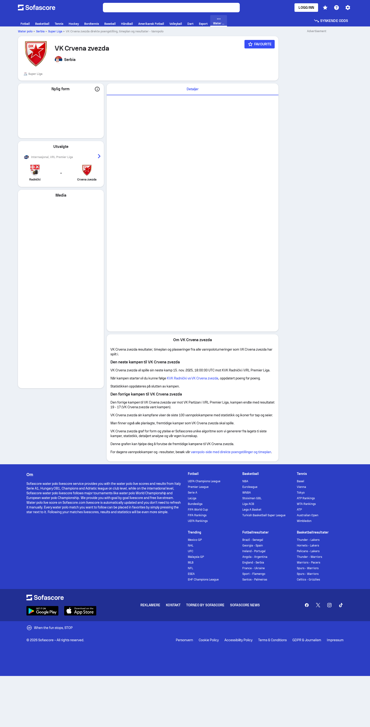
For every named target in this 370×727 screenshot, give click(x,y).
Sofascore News (245, 605)
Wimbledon (304, 521)
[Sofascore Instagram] (329, 605)
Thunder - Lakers (308, 540)
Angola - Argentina (254, 557)
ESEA (191, 574)
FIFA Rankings (197, 515)
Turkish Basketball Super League (264, 515)
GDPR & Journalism (306, 640)
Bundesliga (195, 504)
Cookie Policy (209, 640)
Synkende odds (331, 21)
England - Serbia (253, 562)
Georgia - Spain (252, 545)
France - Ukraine (253, 568)
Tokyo (301, 492)
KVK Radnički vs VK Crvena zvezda (192, 378)
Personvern (184, 640)
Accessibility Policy (238, 640)
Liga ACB (248, 504)
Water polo (25, 31)
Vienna (301, 487)
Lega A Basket (251, 509)
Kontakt (173, 605)
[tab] (192, 89)
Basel (300, 481)
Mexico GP (195, 540)
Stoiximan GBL (251, 498)
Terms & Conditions (272, 640)
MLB (190, 562)
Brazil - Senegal (252, 540)
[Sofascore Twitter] (318, 605)
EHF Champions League (203, 579)
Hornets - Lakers (308, 545)
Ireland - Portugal (253, 551)
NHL (190, 545)
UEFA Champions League (204, 481)
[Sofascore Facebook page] (307, 605)
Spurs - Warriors (308, 568)
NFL (190, 568)
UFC (190, 551)
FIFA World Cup (198, 509)
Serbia (40, 31)
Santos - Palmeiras (254, 579)
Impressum (335, 640)
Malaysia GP (196, 557)
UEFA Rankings (198, 521)
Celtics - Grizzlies (308, 579)
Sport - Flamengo (253, 574)
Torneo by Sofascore (205, 605)
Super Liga (55, 31)
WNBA (246, 492)
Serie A (192, 492)
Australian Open (307, 515)
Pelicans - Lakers (308, 551)
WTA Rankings (306, 504)
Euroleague (249, 487)
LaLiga (192, 498)
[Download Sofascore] (42, 610)
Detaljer (192, 89)
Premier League (198, 487)
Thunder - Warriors (309, 557)
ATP (299, 509)
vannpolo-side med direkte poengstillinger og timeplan (231, 452)
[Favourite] (259, 44)
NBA (245, 481)
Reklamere (150, 605)
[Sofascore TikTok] (341, 605)
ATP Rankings (306, 498)
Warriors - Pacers (308, 562)
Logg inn (306, 7)
